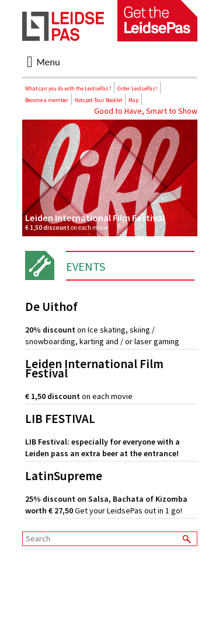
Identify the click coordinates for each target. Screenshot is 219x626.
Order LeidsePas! (137, 88)
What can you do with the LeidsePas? (68, 88)
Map (133, 100)
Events (85, 266)
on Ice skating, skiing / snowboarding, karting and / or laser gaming (111, 324)
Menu (43, 62)
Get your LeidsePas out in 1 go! (111, 493)
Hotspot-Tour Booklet (98, 100)
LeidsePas (63, 26)
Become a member (46, 100)
